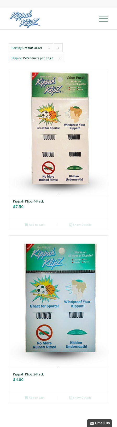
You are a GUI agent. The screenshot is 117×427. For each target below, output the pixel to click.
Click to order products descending (58, 49)
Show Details (80, 224)
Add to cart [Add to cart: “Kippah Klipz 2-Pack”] (34, 397)
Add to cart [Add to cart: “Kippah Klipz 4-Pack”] (34, 224)
